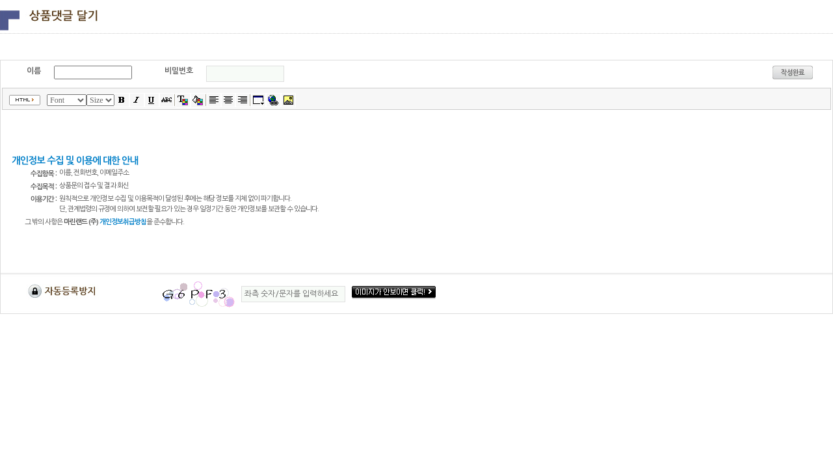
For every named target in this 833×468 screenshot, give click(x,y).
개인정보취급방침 (122, 222)
